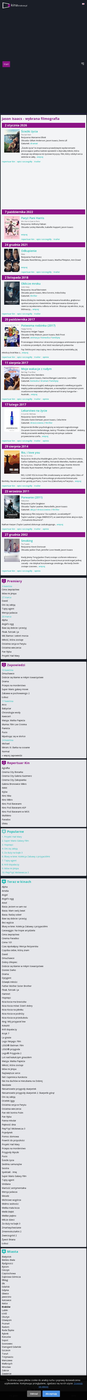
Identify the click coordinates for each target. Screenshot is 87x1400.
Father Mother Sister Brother (17, 985)
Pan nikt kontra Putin (12, 1112)
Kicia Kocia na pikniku (12, 1009)
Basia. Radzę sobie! (11, 914)
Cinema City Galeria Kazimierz (17, 775)
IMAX (4, 787)
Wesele (5, 1195)
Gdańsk (6, 1286)
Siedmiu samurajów (12, 1164)
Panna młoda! (9, 1120)
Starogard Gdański (11, 1346)
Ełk (3, 1283)
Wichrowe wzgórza (11, 1199)
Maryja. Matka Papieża (13, 720)
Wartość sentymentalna (14, 1188)
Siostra (5, 1168)
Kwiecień (6, 716)
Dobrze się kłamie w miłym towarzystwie (22, 677)
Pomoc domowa (10, 1136)
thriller (33, 295)
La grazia (6, 1037)
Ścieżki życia (29, 131)
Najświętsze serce (11, 1073)
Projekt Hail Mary (10, 655)
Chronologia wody (11, 712)
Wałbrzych (7, 1363)
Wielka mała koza (10, 1207)
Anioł (4, 902)
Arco (4, 704)
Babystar (6, 708)
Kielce (5, 1303)
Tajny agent (8, 608)
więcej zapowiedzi (13, 755)
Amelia (5, 890)
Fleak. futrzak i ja (10, 631)
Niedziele (6, 1084)
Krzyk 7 (5, 1033)
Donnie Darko (9, 970)
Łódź (4, 1313)
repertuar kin (8, 161)
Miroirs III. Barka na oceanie (16, 747)
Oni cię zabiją (8, 604)
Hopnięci (8, 844)
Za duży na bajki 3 (13, 852)
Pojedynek (7, 1132)
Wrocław (6, 1367)
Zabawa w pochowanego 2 (16, 693)
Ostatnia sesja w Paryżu (14, 643)
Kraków (6, 1306)
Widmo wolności (10, 1203)
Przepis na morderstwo (14, 685)
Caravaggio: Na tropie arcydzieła (18, 930)
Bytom (5, 1266)
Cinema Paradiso (10, 938)
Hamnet (6, 993)
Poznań (6, 1323)
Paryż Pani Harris (32, 218)
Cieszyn (5, 1270)
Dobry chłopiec (9, 962)
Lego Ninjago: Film (11, 1041)
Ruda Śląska (8, 1330)
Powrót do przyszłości (13, 1140)
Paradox (6, 819)
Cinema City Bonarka (12, 772)
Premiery (14, 581)
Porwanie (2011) (32, 497)
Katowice (6, 1300)
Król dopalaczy (11, 864)
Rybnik (5, 1333)
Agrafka (6, 768)
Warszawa (7, 1360)
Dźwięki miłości (9, 981)
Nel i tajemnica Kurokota (14, 1077)
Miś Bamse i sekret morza (15, 635)
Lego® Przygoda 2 (11, 1053)
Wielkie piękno (9, 1215)
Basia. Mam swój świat (13, 910)
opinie (46, 357)
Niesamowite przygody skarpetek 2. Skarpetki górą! (28, 1092)
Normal (5, 751)
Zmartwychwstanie (11, 1227)
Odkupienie (29, 251)
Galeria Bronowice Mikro (14, 783)
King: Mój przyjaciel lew (13, 1021)
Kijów (4, 791)
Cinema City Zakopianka (14, 779)
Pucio (4, 732)
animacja (34, 337)
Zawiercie (6, 1373)
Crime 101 (7, 942)
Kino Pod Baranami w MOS (15, 811)
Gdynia (5, 1290)
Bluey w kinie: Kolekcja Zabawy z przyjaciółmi (27, 856)
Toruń (5, 1353)
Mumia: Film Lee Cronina (14, 724)
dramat (34, 143)
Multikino (6, 815)
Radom (5, 1326)
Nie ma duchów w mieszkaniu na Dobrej (22, 1080)
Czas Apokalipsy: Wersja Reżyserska (20, 946)
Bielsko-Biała (8, 1259)
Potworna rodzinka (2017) (38, 325)
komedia (45, 337)
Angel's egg (8, 623)
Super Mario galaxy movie (15, 689)
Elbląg (5, 1280)
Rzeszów (6, 1336)
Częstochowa (9, 1273)
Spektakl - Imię (9, 1172)
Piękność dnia (9, 1124)
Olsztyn (5, 1316)
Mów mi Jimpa (9, 593)
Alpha (5, 619)
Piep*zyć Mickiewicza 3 (17, 872)
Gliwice (5, 1293)
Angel (5, 894)
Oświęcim (7, 1320)
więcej (40, 156)
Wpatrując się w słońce (13, 736)
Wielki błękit (8, 1211)
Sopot (5, 1340)
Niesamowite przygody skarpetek (19, 1088)
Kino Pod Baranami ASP (14, 807)
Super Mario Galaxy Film (16, 840)
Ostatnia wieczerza (11, 647)
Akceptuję (51, 1393)
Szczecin (6, 1350)
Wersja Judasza (9, 612)
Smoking (27, 541)
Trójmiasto (7, 1356)
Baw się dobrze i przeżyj (14, 627)
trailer (37, 161)
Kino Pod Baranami (11, 803)
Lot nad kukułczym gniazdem (17, 1057)
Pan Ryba (6, 651)
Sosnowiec (7, 1343)
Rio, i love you (30, 452)
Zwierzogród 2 (9, 1235)
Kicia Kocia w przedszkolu (15, 1017)
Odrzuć (34, 1393)
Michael (6, 743)
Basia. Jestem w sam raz (14, 906)
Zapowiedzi (16, 665)
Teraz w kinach (19, 882)
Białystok (6, 1256)
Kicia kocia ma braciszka (14, 1001)
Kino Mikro (7, 799)
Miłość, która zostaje (12, 639)
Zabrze (5, 1370)
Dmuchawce (8, 673)
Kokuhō (6, 1025)
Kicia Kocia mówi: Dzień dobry (17, 1005)
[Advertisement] (43, 90)
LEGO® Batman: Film (13, 1045)
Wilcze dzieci (8, 1219)
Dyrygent (6, 977)
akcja (33, 509)
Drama (5, 681)
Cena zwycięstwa (10, 589)
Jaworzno (6, 1296)
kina (19, 5)
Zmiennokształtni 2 (11, 1231)
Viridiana (6, 1183)
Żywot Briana (8, 1239)
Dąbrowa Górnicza (11, 1276)
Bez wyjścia (8, 922)
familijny (55, 337)
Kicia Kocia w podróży (13, 1013)
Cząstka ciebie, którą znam (15, 950)
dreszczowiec (37, 422)
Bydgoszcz (7, 1263)
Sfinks (5, 823)
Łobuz (5, 697)
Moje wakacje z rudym (36, 369)
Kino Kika (6, 795)
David (5, 600)
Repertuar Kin (18, 763)
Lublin (5, 1310)
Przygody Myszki (10, 1152)
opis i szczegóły (24, 161)
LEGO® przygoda (11, 1049)
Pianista (6, 728)
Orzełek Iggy (8, 1100)
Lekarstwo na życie (34, 410)
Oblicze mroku (30, 283)
